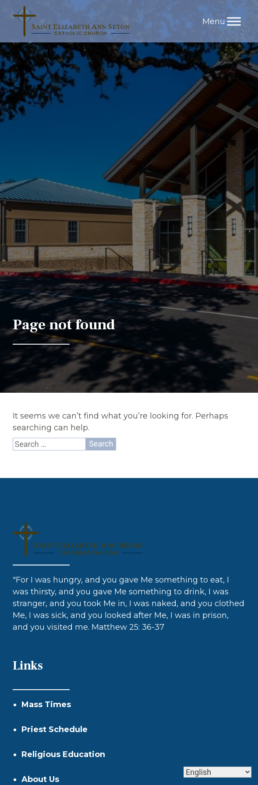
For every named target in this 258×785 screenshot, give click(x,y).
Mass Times (46, 704)
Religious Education (63, 754)
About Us (40, 779)
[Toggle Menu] (234, 21)
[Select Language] (217, 772)
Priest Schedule (54, 729)
